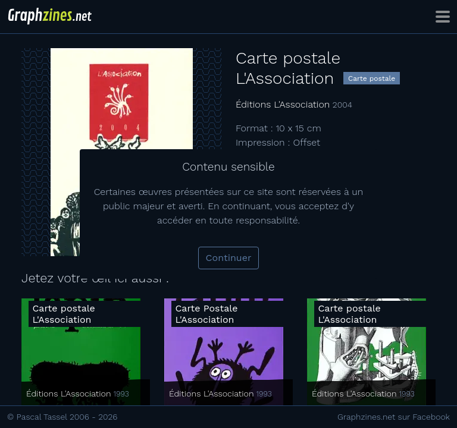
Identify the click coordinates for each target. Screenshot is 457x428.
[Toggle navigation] (442, 16)
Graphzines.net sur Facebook (393, 416)
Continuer (229, 257)
